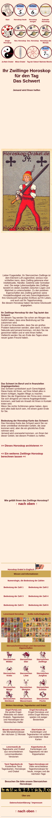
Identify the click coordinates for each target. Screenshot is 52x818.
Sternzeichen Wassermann (26, 699)
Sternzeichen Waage (9, 687)
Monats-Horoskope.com (13, 729)
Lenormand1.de (13, 747)
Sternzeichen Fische (43, 699)
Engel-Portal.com (13, 710)
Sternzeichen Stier (26, 659)
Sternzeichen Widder (9, 659)
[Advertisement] (26, 120)
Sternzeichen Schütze (43, 687)
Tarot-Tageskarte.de (13, 764)
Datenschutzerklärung (20, 803)
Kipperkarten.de (38, 747)
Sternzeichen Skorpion (26, 687)
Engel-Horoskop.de (38, 710)
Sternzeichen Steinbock (9, 699)
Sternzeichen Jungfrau (43, 673)
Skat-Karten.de (38, 729)
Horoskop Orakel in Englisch (26, 569)
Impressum (37, 803)
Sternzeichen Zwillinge (43, 659)
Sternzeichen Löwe (26, 673)
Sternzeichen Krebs (9, 673)
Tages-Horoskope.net (38, 764)
